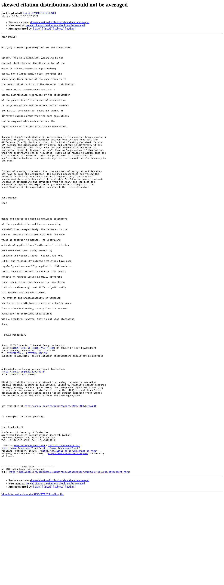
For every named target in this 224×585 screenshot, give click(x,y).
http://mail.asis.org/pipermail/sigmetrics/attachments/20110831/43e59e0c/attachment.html (69, 559)
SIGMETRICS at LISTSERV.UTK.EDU (33, 410)
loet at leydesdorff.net (29, 527)
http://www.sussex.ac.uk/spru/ (68, 537)
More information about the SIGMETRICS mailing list (32, 581)
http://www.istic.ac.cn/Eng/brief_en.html (68, 534)
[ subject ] (58, 28)
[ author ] (70, 28)
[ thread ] (47, 28)
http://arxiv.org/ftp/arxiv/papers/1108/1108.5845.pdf (60, 480)
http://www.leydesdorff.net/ (21, 530)
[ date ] (37, 28)
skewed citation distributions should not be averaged (59, 22)
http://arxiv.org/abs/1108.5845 (23, 439)
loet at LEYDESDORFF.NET (39, 13)
